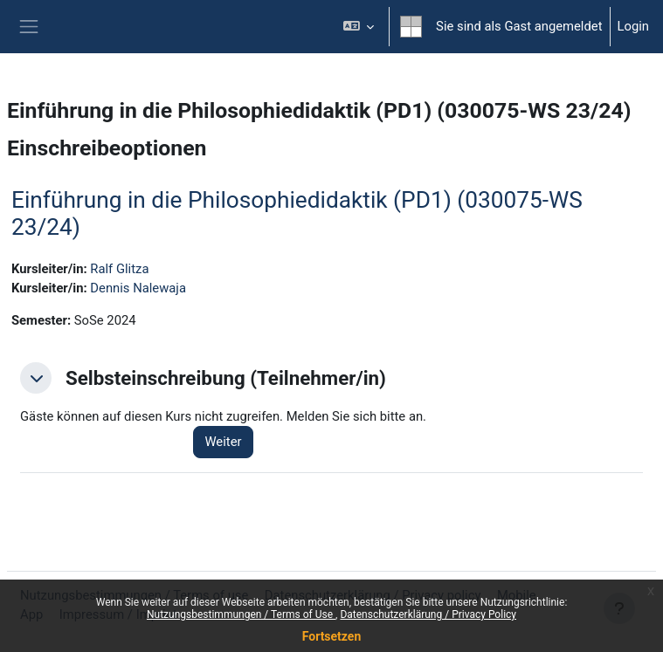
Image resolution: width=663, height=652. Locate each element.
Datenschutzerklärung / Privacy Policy (428, 614)
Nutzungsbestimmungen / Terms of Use (241, 614)
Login (634, 26)
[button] (359, 26)
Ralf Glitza (119, 269)
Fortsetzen (332, 636)
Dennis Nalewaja (138, 288)
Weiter (222, 442)
